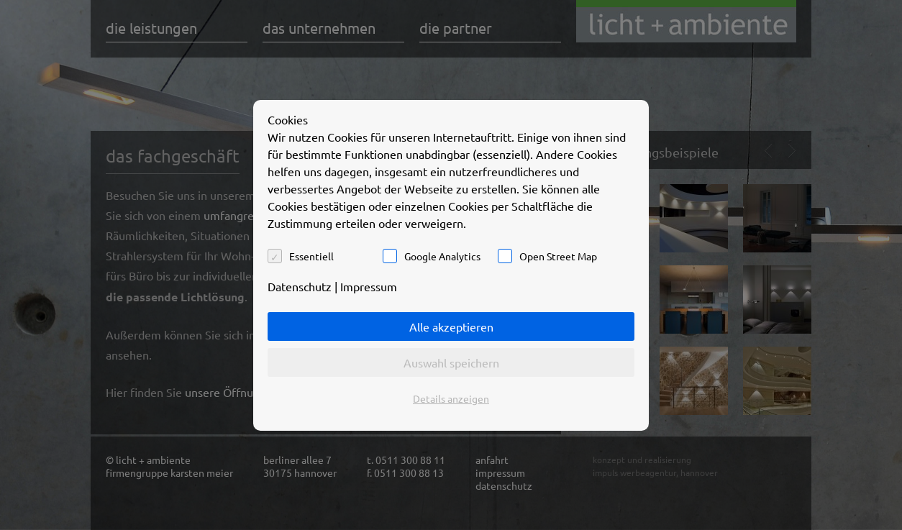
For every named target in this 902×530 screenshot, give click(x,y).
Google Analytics (442, 256)
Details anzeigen (451, 398)
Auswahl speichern (451, 362)
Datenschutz (300, 286)
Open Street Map (558, 256)
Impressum (368, 286)
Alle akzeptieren (451, 326)
